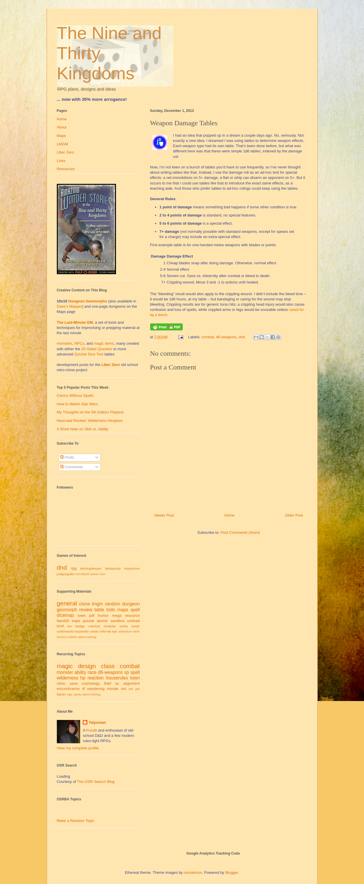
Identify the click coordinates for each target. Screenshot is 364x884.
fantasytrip (113, 568)
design (87, 666)
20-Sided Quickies (96, 349)
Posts (67, 457)
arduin (94, 574)
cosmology (91, 683)
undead (133, 621)
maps (122, 609)
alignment (131, 683)
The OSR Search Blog (96, 781)
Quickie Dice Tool (88, 354)
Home (229, 515)
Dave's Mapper (69, 306)
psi (138, 689)
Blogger (231, 872)
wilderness (67, 677)
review (85, 609)
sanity (77, 694)
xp (126, 672)
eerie (136, 631)
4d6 (123, 689)
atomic (102, 621)
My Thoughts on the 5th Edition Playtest (90, 412)
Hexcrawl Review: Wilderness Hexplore (90, 420)
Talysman (97, 722)
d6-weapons (226, 337)
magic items (104, 343)
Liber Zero (65, 152)
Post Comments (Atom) (240, 532)
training (91, 637)
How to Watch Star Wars (77, 404)
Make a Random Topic (75, 820)
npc (114, 631)
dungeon (131, 603)
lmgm (97, 603)
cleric (61, 683)
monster (65, 672)
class (108, 666)
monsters (64, 343)
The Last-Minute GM (75, 322)
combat (207, 337)
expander (82, 631)
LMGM (62, 144)
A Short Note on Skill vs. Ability (82, 429)
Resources (66, 169)
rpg (74, 568)
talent (81, 637)
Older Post (294, 515)
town (81, 615)
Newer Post (164, 515)
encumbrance (68, 688)
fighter (61, 694)
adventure (125, 631)
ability (80, 672)
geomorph (67, 609)
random (112, 603)
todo (110, 609)
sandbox (117, 621)
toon (102, 574)
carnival (94, 626)
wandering (96, 688)
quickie (88, 621)
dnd (242, 337)
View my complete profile (78, 748)
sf (83, 688)
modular (109, 626)
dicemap (65, 615)
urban (94, 631)
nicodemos (193, 872)
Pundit (91, 730)
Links (61, 161)
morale (113, 688)
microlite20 (82, 574)
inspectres (132, 568)
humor (103, 615)
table (99, 609)
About (62, 127)
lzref (60, 626)
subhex (72, 637)
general (67, 603)
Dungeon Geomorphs (87, 301)
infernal (105, 631)
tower (135, 626)
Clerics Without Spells (75, 395)
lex (69, 626)
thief (107, 683)
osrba (123, 626)
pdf (91, 615)
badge (80, 626)
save (74, 683)
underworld (65, 631)
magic (65, 666)
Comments (71, 467)
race (92, 672)
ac (117, 683)
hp (82, 677)
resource (132, 615)
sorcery (62, 637)
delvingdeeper (90, 568)
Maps (61, 135)
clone (84, 603)
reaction (95, 677)
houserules (117, 677)
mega (117, 615)
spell (135, 609)
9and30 (63, 621)
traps (76, 621)
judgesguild (65, 574)
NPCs (79, 343)
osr (131, 689)
